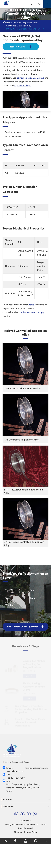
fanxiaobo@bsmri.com (36, 767)
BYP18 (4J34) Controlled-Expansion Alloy (25, 28)
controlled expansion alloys (30, 77)
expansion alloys (22, 85)
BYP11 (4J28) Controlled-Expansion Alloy (23, 491)
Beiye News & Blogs (25, 648)
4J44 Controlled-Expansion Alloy (22, 388)
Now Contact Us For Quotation (25, 627)
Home (9, 22)
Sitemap (18, 832)
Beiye (31, 304)
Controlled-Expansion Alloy (18, 25)
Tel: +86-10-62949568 (15, 776)
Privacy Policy (30, 832)
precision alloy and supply (31, 312)
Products (17, 22)
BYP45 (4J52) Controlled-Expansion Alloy (24, 543)
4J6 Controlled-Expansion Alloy (21, 439)
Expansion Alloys (30, 22)
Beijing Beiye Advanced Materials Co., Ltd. (24, 824)
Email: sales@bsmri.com (15, 769)
